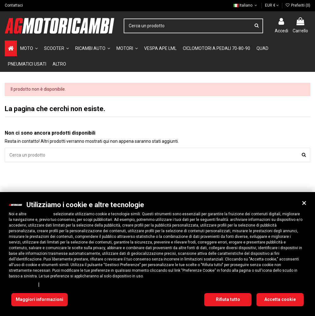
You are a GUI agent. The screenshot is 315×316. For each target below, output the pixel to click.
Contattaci (14, 5)
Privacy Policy (22, 284)
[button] (304, 203)
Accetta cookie (280, 299)
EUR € (272, 5)
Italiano (245, 5)
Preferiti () (297, 5)
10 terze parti (40, 214)
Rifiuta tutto (228, 299)
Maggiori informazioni (39, 299)
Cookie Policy (55, 284)
